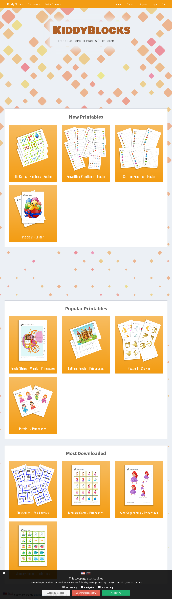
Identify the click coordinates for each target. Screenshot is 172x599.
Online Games (53, 4)
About (119, 4)
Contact (131, 4)
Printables (34, 4)
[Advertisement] (86, 82)
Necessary (71, 587)
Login (154, 4)
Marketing (107, 587)
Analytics (89, 587)
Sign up (143, 4)
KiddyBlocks (15, 4)
